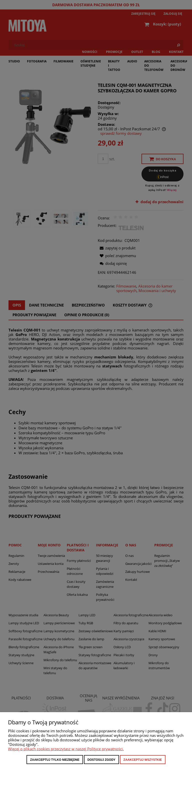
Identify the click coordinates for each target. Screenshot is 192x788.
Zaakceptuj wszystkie (143, 760)
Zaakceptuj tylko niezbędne (54, 760)
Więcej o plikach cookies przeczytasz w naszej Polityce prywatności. (66, 748)
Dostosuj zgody (102, 760)
